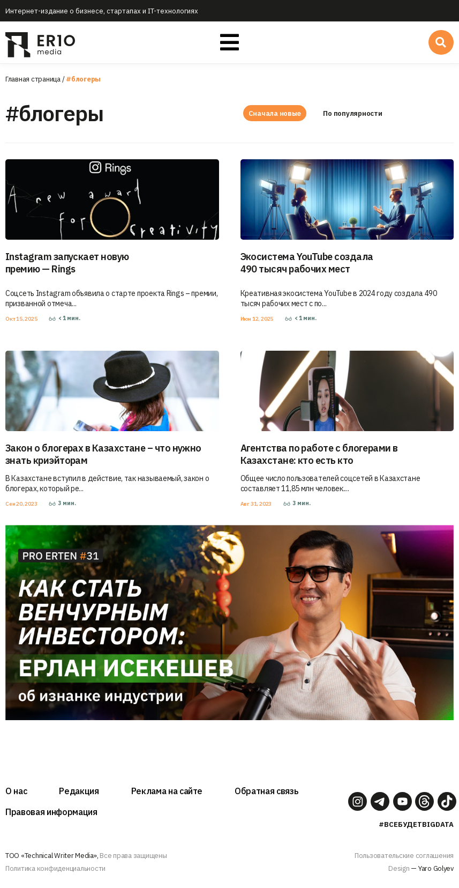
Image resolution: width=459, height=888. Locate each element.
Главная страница (33, 79)
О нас (16, 791)
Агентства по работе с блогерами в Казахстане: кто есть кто (319, 454)
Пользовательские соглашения (404, 855)
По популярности (354, 113)
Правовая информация (51, 811)
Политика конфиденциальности (55, 868)
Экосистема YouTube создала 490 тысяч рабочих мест (306, 262)
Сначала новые (275, 113)
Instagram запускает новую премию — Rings (67, 262)
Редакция (79, 791)
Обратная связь (266, 791)
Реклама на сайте (167, 791)
